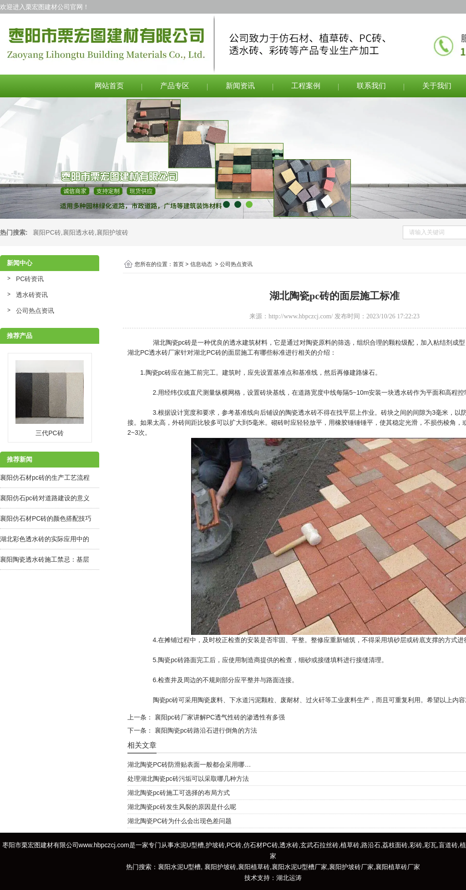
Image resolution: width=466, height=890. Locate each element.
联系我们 (371, 86)
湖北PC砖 (207, 352)
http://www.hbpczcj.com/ (300, 316)
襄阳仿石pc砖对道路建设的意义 (45, 498)
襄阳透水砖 (79, 232)
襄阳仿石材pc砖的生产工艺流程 (45, 477)
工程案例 (305, 86)
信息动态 (201, 264)
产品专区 (174, 86)
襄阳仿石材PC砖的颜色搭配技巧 (45, 518)
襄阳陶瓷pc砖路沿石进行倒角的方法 (205, 730)
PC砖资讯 (30, 278)
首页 (178, 264)
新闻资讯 (240, 86)
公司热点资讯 (35, 310)
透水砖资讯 (32, 294)
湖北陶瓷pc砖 (172, 342)
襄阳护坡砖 (112, 232)
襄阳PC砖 (47, 232)
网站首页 (109, 86)
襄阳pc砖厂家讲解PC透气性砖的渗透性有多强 (219, 717)
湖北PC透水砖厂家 (154, 352)
